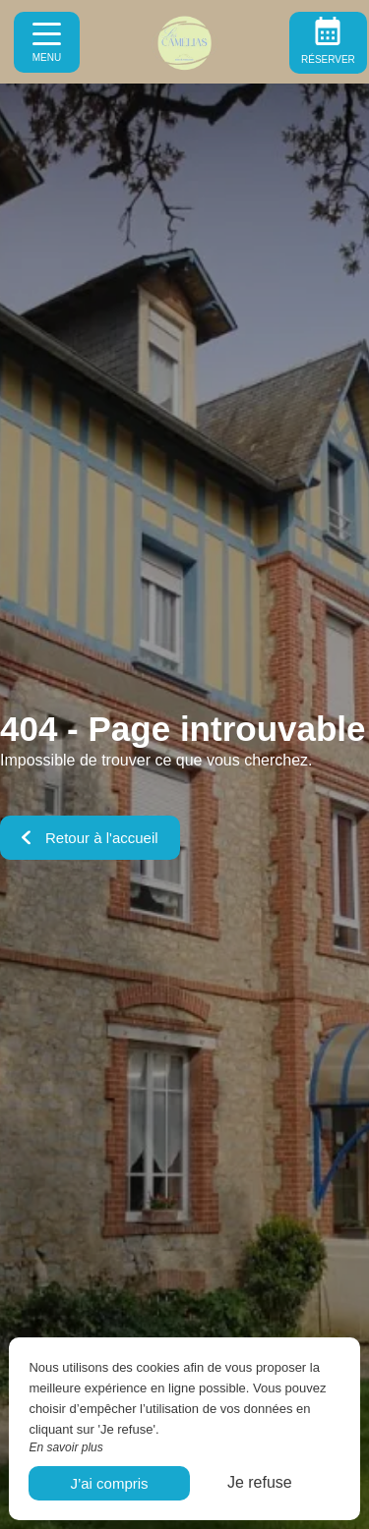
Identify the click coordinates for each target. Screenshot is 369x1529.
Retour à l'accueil (90, 837)
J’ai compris (109, 1483)
